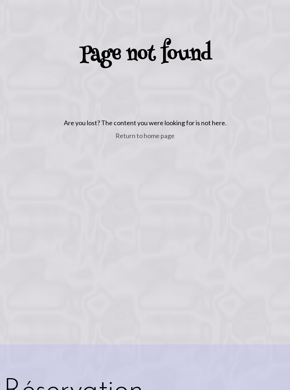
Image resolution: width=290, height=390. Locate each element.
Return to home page (145, 136)
